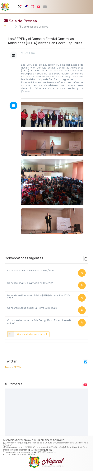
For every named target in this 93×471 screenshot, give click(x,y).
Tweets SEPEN (13, 367)
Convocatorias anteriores (27, 334)
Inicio (8, 26)
